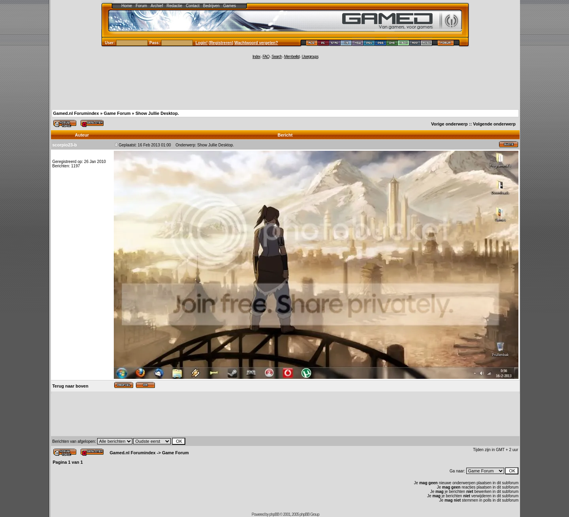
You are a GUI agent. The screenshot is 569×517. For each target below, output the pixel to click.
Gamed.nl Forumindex (76, 113)
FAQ (265, 56)
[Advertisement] (285, 83)
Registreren (221, 43)
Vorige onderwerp (449, 124)
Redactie (174, 6)
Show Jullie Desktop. (157, 113)
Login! (202, 43)
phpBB (274, 514)
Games (229, 6)
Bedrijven (211, 6)
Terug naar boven (70, 386)
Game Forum (117, 113)
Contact (192, 6)
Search (276, 56)
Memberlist (292, 56)
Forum (141, 6)
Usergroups (310, 56)
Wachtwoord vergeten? (256, 43)
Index (256, 56)
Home (126, 6)
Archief (157, 6)
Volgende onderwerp (494, 124)
